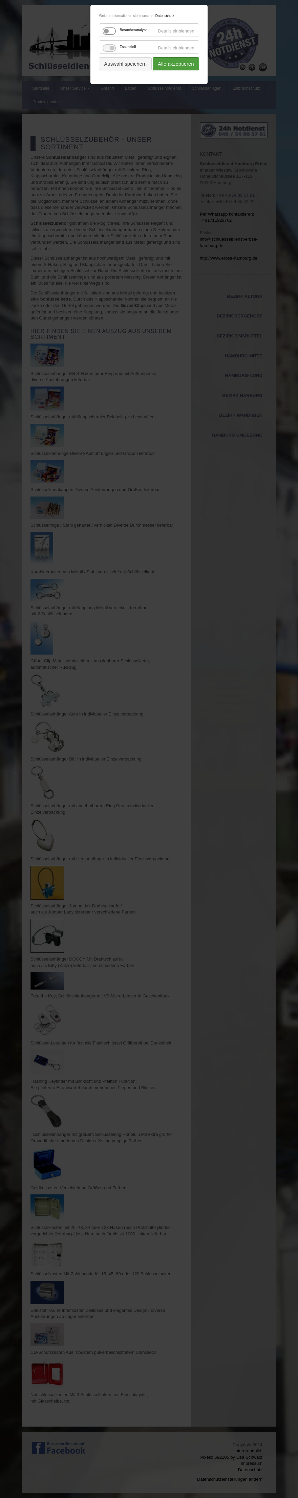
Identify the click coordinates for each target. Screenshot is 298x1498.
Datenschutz (164, 16)
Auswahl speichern (125, 64)
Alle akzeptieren (176, 64)
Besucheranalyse (133, 30)
